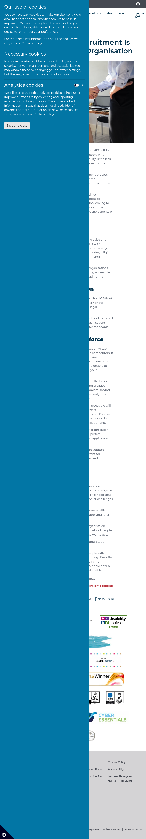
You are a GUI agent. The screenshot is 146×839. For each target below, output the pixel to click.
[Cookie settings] (7, 832)
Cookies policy (32, 43)
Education (92, 13)
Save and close (17, 125)
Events (123, 13)
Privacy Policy (117, 762)
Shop (110, 13)
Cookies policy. (44, 114)
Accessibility (116, 769)
